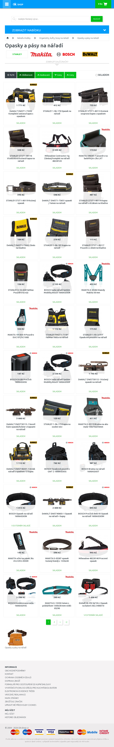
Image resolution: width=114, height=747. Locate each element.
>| (66, 622)
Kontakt (9, 674)
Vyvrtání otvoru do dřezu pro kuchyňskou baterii (31, 688)
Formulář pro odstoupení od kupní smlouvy (28, 684)
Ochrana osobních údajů (18, 677)
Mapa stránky (12, 698)
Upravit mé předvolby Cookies (20, 705)
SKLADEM (103, 74)
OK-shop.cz (23, 728)
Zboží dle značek (13, 701)
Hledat (96, 19)
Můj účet (9, 714)
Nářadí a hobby (24, 38)
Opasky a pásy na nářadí (88, 38)
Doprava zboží (12, 681)
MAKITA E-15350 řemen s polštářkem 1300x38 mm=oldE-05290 (57, 605)
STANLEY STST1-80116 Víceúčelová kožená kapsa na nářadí (21, 158)
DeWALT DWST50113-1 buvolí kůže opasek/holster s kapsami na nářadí (20, 427)
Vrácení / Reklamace (15, 694)
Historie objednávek (15, 717)
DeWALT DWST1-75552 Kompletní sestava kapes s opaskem (21, 113)
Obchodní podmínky (15, 671)
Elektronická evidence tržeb (20, 691)
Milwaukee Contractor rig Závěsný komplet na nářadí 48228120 (57, 158)
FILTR (10, 75)
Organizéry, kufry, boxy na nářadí (54, 38)
